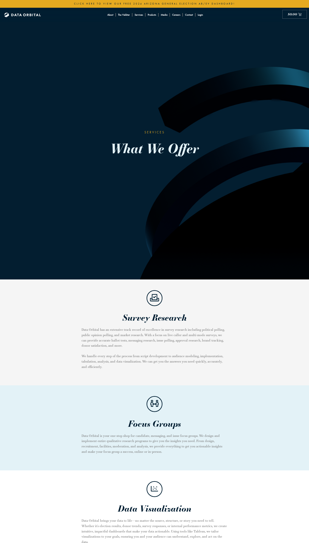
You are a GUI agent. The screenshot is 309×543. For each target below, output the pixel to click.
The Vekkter (124, 15)
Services (139, 15)
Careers (176, 15)
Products (152, 15)
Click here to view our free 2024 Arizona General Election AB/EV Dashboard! (154, 3)
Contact (189, 15)
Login (200, 15)
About (110, 15)
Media (164, 15)
